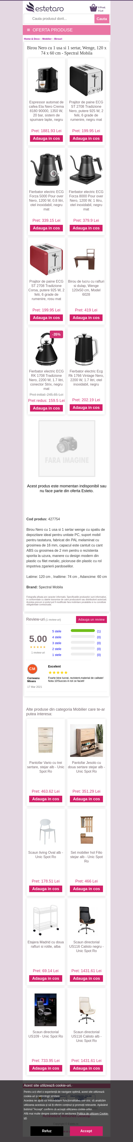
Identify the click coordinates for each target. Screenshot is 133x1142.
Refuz (47, 1131)
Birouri (58, 39)
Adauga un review (91, 619)
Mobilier (46, 39)
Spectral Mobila (51, 587)
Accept (86, 1131)
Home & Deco (32, 39)
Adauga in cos (46, 138)
